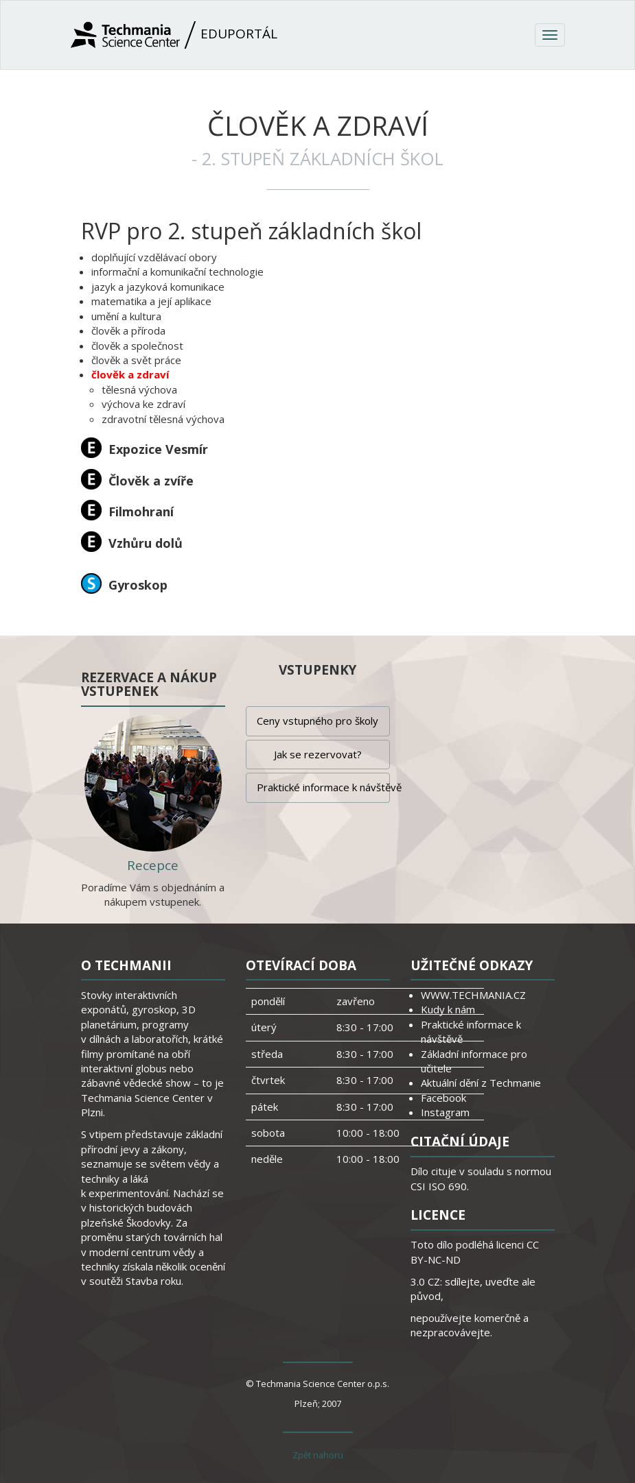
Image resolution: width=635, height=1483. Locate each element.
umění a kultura (126, 316)
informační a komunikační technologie (177, 271)
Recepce (152, 865)
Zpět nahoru (317, 1455)
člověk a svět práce (136, 360)
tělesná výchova (139, 389)
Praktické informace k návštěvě (323, 787)
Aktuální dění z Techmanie (481, 1082)
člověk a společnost (137, 345)
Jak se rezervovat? (318, 754)
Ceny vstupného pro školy (317, 720)
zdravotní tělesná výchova (163, 419)
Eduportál (174, 35)
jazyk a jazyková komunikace (157, 286)
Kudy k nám (448, 1009)
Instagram (445, 1112)
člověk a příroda (128, 330)
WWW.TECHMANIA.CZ (473, 995)
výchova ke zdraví (143, 404)
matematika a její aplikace (151, 301)
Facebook (443, 1098)
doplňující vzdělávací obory (154, 257)
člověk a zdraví (130, 374)
